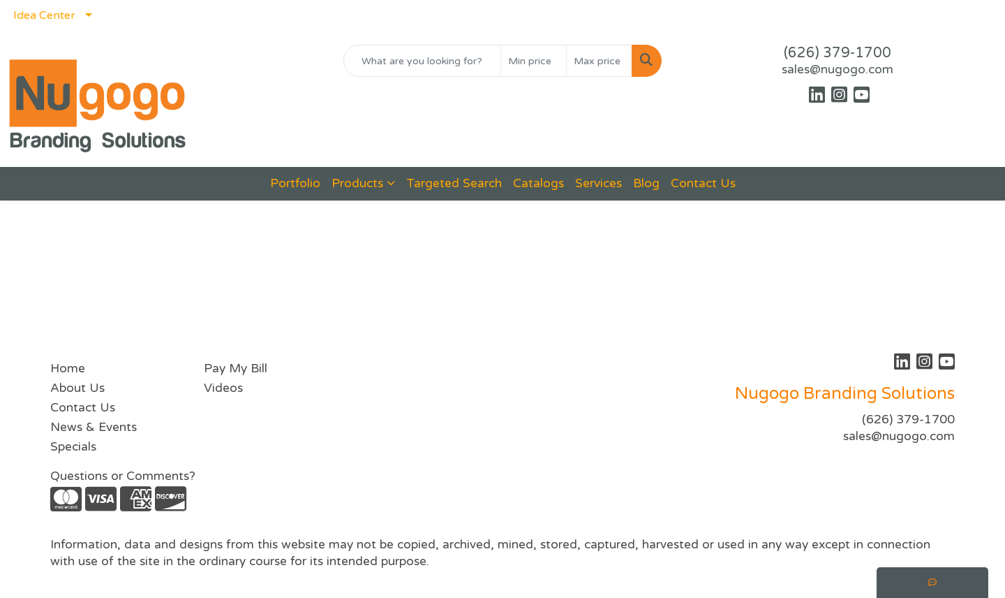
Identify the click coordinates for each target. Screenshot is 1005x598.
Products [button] (357, 183)
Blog (646, 183)
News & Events (93, 427)
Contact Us (703, 183)
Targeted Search (454, 183)
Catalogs (538, 183)
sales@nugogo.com (837, 69)
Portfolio (295, 183)
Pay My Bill (235, 368)
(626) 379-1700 (837, 53)
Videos (223, 388)
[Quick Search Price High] (599, 61)
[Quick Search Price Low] (533, 61)
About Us (77, 388)
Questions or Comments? (122, 476)
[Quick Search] (422, 61)
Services (598, 183)
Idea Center (44, 15)
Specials (73, 446)
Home (67, 368)
